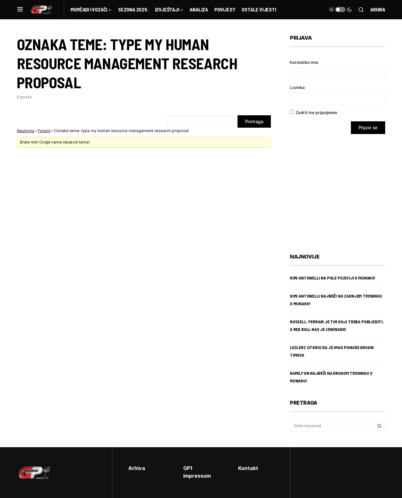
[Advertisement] (341, 189)
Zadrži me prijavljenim (316, 112)
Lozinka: (297, 87)
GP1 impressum (197, 472)
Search (379, 426)
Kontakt (248, 468)
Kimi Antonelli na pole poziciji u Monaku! (332, 277)
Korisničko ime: (304, 62)
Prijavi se (368, 127)
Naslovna (25, 130)
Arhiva (377, 9)
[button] (20, 9)
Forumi (44, 130)
